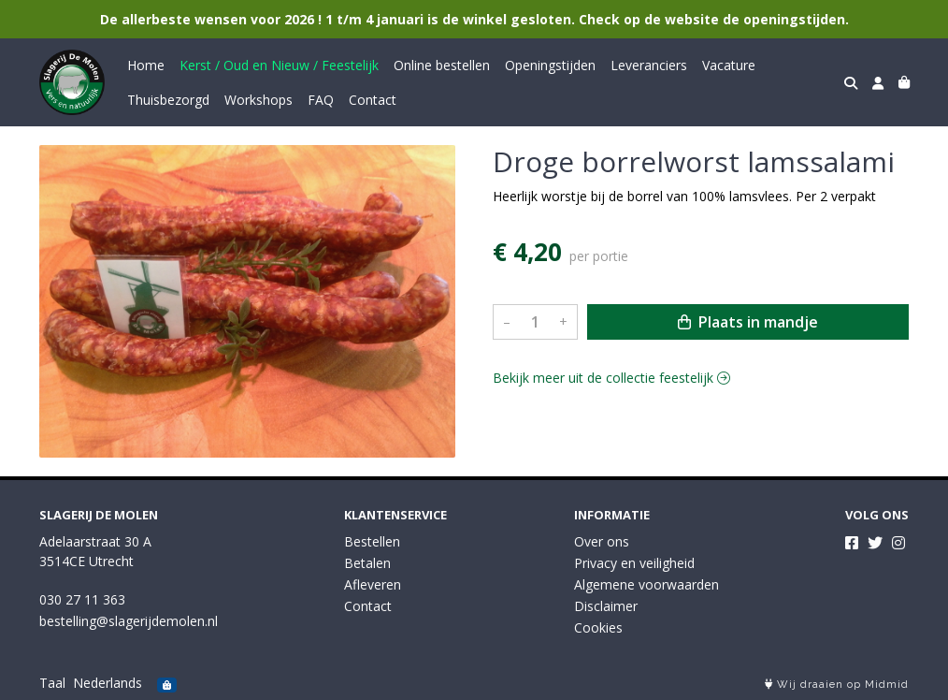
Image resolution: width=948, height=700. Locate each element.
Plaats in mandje (748, 322)
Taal (52, 683)
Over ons (601, 541)
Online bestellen (442, 65)
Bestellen (372, 541)
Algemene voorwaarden (646, 584)
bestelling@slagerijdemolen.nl (128, 621)
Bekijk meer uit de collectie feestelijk (611, 377)
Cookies (598, 627)
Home (146, 65)
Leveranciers (648, 65)
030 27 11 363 (82, 599)
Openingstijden (550, 65)
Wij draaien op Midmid (837, 684)
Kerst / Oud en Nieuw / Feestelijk (279, 65)
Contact (372, 100)
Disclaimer (606, 606)
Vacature (728, 65)
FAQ (321, 100)
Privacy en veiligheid (634, 563)
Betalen (367, 563)
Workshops (258, 100)
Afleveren (372, 584)
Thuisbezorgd (168, 100)
